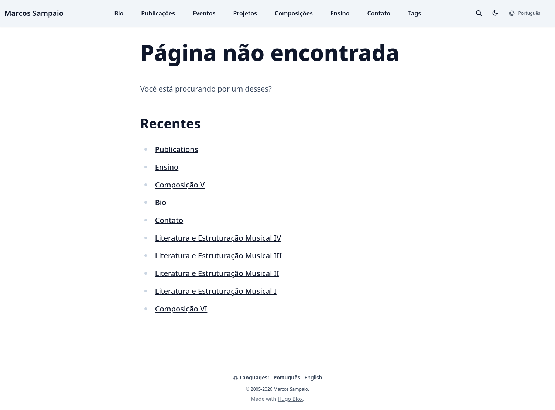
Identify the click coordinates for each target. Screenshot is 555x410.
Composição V (180, 185)
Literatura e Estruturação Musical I (216, 291)
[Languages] (524, 13)
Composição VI (181, 309)
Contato (379, 13)
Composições (294, 13)
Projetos (245, 13)
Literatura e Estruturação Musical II (217, 273)
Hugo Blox (290, 398)
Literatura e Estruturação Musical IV (218, 238)
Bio (118, 13)
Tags (414, 13)
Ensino (340, 13)
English (313, 377)
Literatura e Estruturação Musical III (218, 256)
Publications (176, 149)
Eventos (204, 13)
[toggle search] (479, 13)
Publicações (158, 13)
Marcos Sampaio (34, 13)
